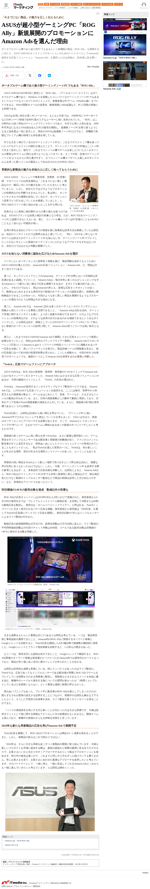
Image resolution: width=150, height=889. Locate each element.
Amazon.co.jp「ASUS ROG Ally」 (18, 841)
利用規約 (145, 873)
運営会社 (36, 886)
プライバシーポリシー (23, 886)
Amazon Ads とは (11, 845)
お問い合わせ (7, 886)
